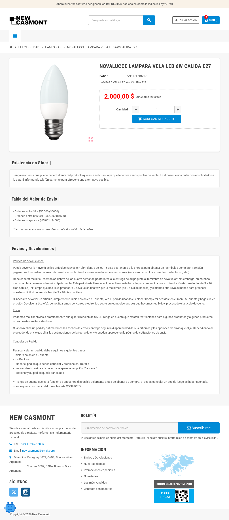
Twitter (13, 492)
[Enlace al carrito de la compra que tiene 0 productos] (211, 20)
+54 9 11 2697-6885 (31, 444)
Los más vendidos (95, 482)
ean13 (104, 76)
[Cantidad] (157, 109)
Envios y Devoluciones (98, 457)
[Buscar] (121, 20)
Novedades (91, 476)
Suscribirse (199, 428)
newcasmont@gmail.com (38, 450)
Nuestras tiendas (95, 463)
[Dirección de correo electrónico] (129, 427)
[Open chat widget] (10, 507)
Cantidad (122, 109)
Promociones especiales (99, 470)
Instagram (25, 492)
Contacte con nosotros (98, 488)
